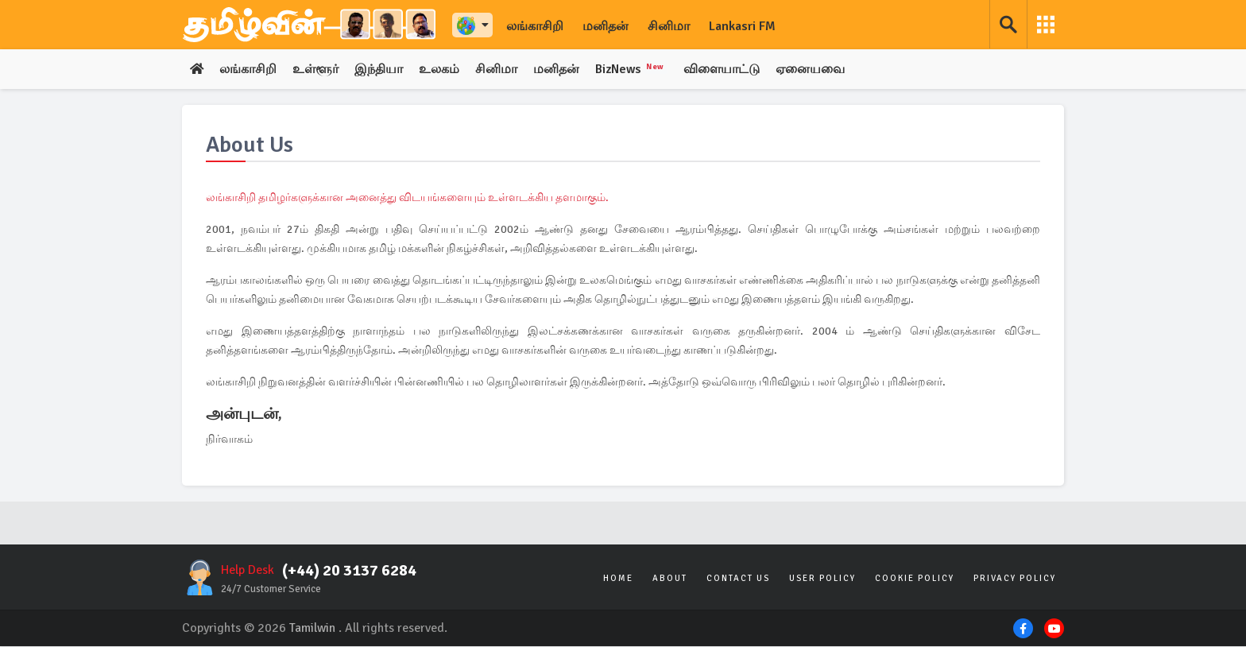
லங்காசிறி (534, 26)
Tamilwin (312, 629)
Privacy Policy (1014, 579)
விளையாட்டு (725, 70)
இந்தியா (379, 70)
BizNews (633, 69)
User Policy (822, 579)
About (669, 579)
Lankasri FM (742, 26)
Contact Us (738, 579)
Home (618, 579)
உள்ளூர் (316, 70)
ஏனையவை (814, 70)
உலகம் (440, 70)
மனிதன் (605, 26)
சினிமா (669, 26)
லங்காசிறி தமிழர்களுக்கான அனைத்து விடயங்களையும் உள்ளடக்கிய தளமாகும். (407, 198)
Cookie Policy (914, 579)
